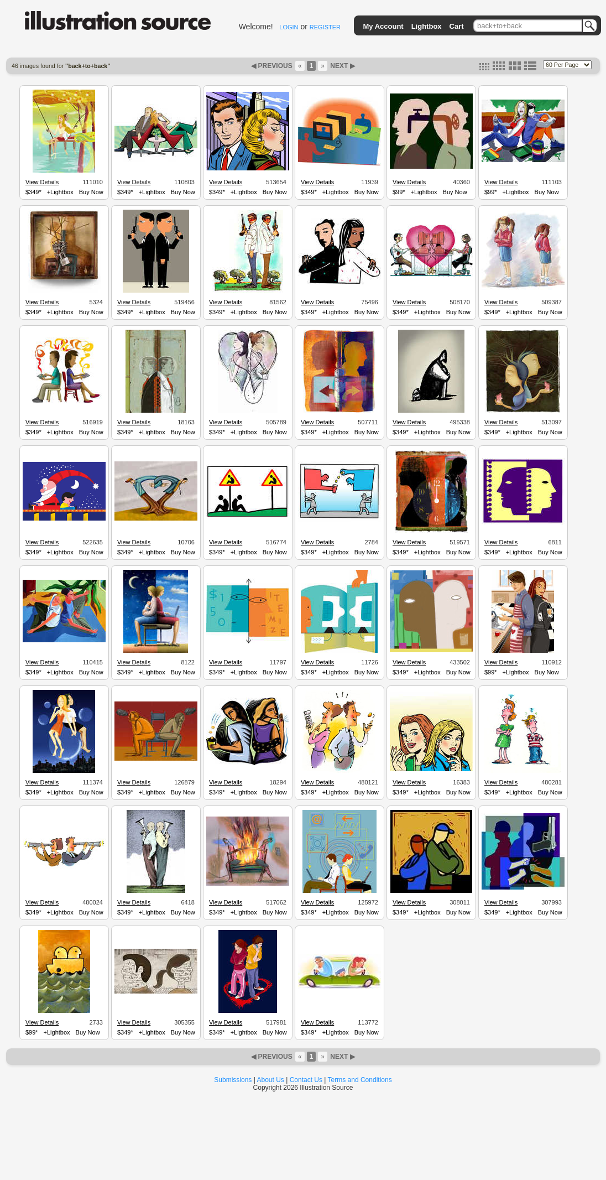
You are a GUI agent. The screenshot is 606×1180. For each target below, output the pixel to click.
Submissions (233, 1080)
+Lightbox (60, 192)
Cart (457, 26)
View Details (42, 182)
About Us (270, 1080)
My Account (383, 26)
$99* (399, 192)
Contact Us (306, 1080)
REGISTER (325, 27)
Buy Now (91, 192)
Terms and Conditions (360, 1080)
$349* (33, 192)
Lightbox (426, 26)
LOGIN (288, 27)
